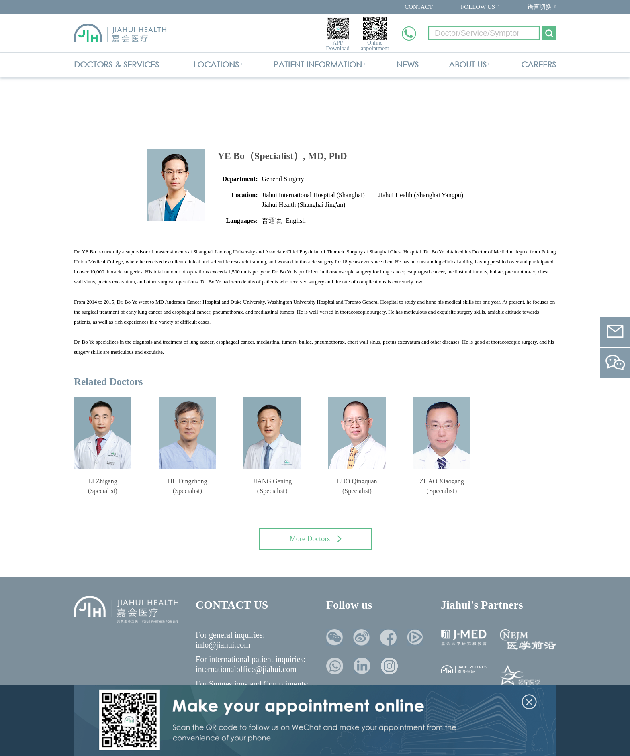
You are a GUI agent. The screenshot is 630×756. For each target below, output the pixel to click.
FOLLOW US (478, 7)
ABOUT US (468, 64)
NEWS (408, 64)
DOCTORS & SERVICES (116, 64)
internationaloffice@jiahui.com (246, 669)
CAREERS (538, 64)
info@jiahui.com (223, 644)
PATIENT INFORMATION (318, 64)
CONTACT (419, 7)
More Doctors (316, 539)
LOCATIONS (216, 64)
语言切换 (540, 7)
